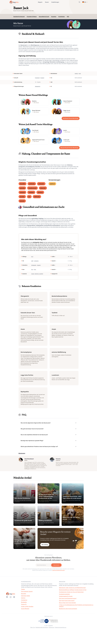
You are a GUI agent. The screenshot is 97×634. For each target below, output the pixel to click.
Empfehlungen (55, 2)
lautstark (22, 201)
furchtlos (22, 196)
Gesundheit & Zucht (44, 16)
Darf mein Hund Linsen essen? (66, 602)
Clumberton (24, 601)
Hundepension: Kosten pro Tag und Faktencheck (71, 593)
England (42, 77)
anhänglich (41, 183)
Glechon (23, 599)
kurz (32, 256)
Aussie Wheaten (25, 610)
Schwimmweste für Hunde (65, 597)
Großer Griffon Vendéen (27, 608)
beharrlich (42, 188)
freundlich (22, 183)
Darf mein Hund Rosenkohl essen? (67, 599)
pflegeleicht (37, 86)
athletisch (40, 192)
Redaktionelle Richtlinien (42, 629)
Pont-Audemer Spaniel (27, 593)
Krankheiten (61, 16)
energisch (22, 192)
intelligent (31, 192)
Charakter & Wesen (32, 16)
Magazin (40, 2)
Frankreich (37, 77)
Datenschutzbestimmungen (58, 571)
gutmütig (22, 188)
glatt (32, 260)
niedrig (76, 73)
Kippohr (39, 265)
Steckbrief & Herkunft (19, 16)
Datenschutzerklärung (60, 629)
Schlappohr (33, 265)
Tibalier (23, 590)
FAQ (68, 16)
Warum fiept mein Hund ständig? (67, 604)
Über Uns (32, 629)
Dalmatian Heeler (25, 597)
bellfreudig (37, 196)
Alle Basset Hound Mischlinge (70, 118)
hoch (80, 73)
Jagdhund (52, 183)
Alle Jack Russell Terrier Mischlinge (69, 147)
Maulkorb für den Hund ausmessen (68, 610)
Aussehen (53, 16)
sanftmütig (32, 183)
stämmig (37, 273)
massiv (32, 273)
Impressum (51, 629)
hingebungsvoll (32, 188)
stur (29, 196)
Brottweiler (24, 603)
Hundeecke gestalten (64, 595)
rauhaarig (36, 260)
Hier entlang (45, 546)
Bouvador (23, 595)
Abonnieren (56, 566)
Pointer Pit (23, 605)
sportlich (41, 273)
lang (35, 269)
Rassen (47, 2)
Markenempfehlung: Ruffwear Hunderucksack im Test (72, 591)
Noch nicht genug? (48, 556)
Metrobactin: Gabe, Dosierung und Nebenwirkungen (72, 589)
